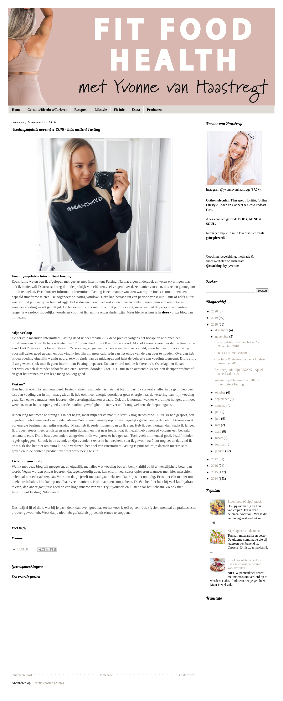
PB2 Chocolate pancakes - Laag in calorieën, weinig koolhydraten (244, 564)
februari (221, 444)
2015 (215, 472)
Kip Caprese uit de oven (243, 530)
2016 (215, 465)
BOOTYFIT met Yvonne (230, 353)
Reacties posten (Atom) (48, 683)
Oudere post (187, 675)
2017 (215, 459)
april (218, 431)
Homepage (105, 675)
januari (220, 451)
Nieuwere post (22, 675)
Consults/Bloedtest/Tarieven (47, 109)
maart (219, 438)
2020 (215, 311)
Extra (136, 109)
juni (218, 418)
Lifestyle (100, 109)
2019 (215, 318)
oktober (220, 392)
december (222, 330)
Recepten (80, 109)
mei (218, 425)
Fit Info (119, 109)
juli (217, 412)
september (222, 399)
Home (16, 109)
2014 (215, 478)
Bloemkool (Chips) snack (244, 501)
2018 (215, 324)
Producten (154, 109)
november (222, 336)
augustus (221, 405)
